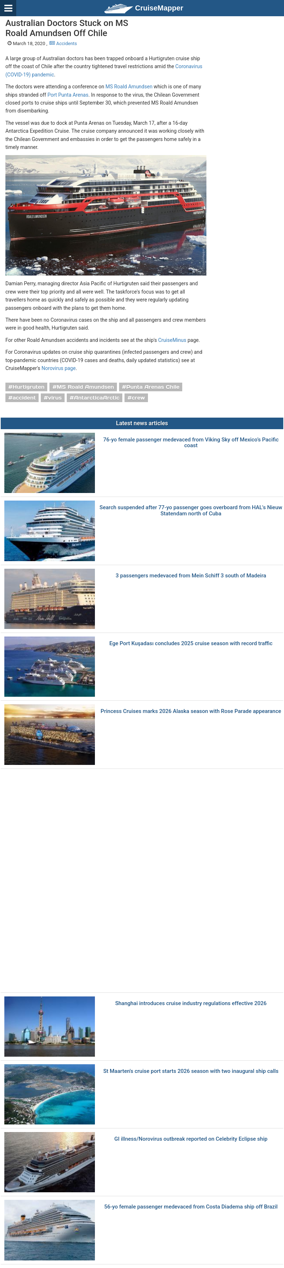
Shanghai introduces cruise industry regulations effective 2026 (191, 1003)
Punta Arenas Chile (153, 387)
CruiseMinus (172, 340)
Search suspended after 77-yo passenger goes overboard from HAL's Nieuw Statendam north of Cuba (191, 510)
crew (138, 398)
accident (24, 398)
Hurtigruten (29, 387)
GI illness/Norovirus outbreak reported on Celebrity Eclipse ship (190, 1139)
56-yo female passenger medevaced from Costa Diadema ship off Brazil (191, 1207)
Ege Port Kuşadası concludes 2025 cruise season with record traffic (190, 643)
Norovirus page (58, 368)
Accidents (63, 43)
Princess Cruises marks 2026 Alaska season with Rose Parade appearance (191, 711)
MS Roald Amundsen (128, 86)
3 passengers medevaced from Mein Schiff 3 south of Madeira (190, 576)
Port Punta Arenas (67, 95)
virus (55, 398)
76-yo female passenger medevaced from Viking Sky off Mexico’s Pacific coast (191, 443)
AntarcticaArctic (96, 398)
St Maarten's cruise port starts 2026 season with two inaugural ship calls (191, 1071)
